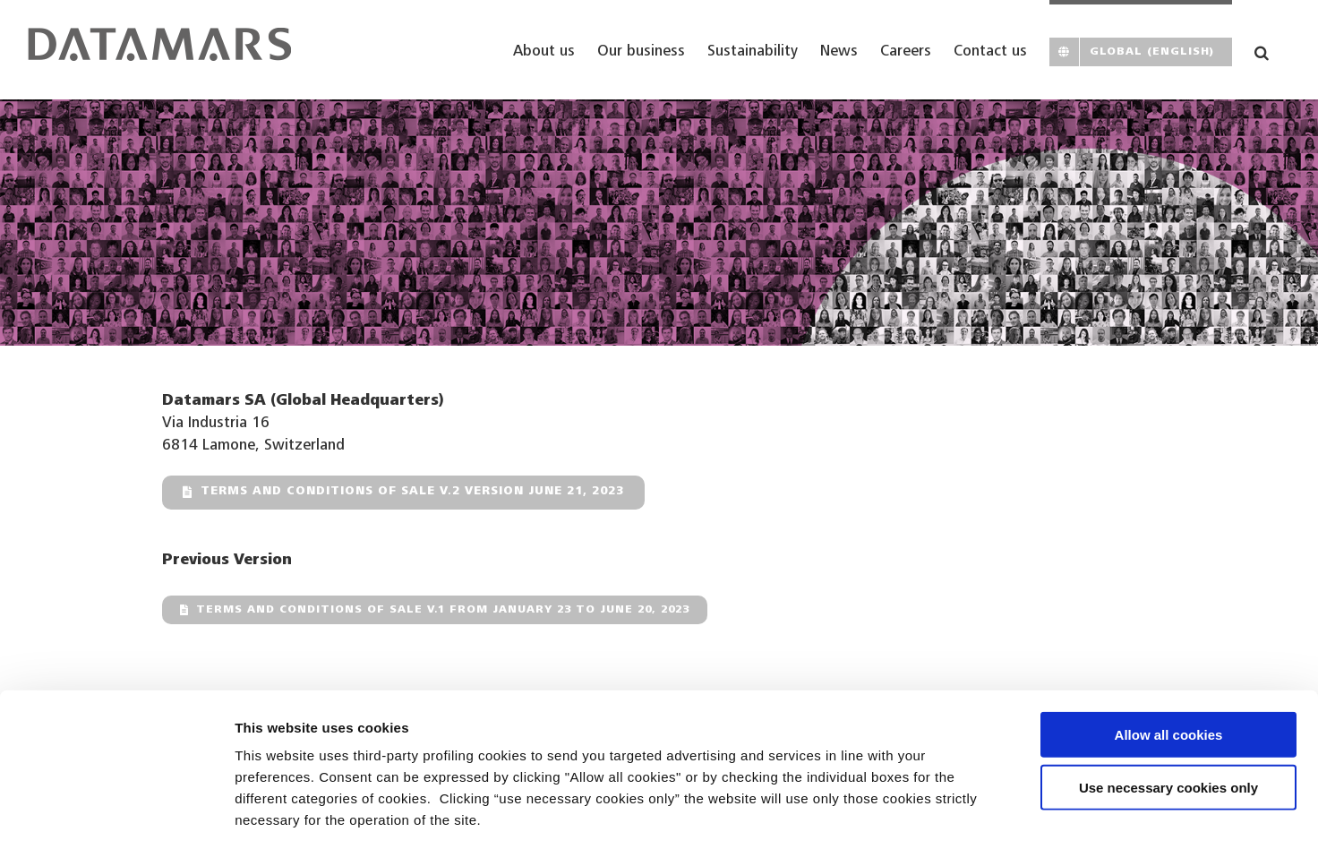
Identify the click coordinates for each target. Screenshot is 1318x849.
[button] (1261, 49)
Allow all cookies (1169, 656)
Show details (939, 813)
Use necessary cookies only (1168, 708)
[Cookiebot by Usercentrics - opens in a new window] (116, 814)
